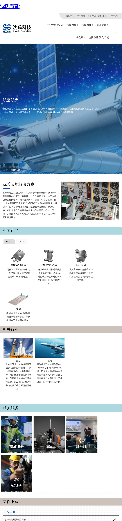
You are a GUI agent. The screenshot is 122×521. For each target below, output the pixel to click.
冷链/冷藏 (52, 510)
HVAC (38, 510)
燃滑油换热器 (46, 263)
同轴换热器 (23, 510)
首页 (6, 170)
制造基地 (7, 514)
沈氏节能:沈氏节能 (99, 37)
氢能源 (51, 518)
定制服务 (102, 16)
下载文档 (67, 514)
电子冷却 (76, 263)
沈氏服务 (67, 510)
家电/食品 (39, 514)
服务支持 (101, 25)
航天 (46, 321)
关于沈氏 (7, 510)
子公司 (80, 37)
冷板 (104, 263)
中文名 (114, 16)
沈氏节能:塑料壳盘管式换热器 (31, 518)
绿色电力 (52, 514)
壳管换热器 (23, 514)
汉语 (115, 489)
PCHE (9, 242)
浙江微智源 (83, 514)
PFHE (22, 242)
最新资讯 (91, 16)
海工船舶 (39, 518)
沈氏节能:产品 (54, 25)
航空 (17, 321)
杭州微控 (82, 510)
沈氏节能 (10, 6)
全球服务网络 (69, 518)
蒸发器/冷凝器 (17, 263)
